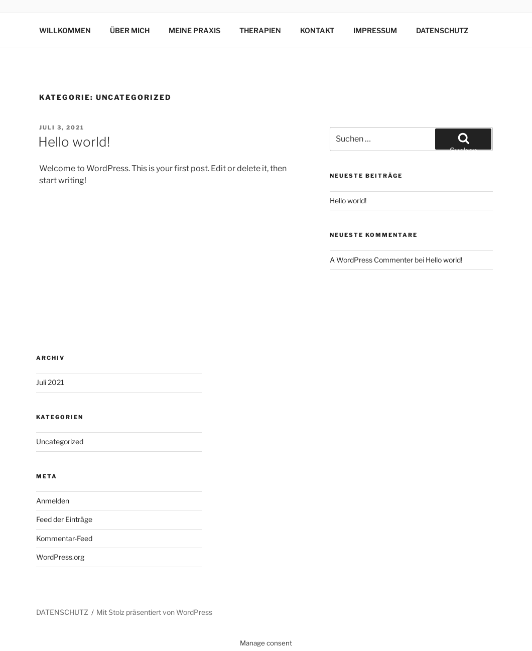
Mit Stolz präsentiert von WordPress (154, 612)
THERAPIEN (260, 30)
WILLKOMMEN (65, 30)
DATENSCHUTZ (442, 30)
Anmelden (52, 500)
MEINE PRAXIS (194, 30)
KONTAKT (317, 30)
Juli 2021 (50, 382)
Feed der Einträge (64, 519)
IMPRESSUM (375, 30)
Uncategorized (59, 441)
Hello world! (74, 142)
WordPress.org (60, 557)
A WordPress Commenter (371, 259)
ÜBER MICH (130, 30)
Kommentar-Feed (64, 538)
